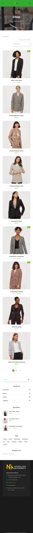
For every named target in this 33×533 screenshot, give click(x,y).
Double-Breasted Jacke (16, 151)
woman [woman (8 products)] (5, 444)
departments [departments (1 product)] (17, 439)
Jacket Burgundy (16, 327)
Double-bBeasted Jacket (16, 115)
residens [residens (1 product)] (20, 441)
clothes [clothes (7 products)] (5, 439)
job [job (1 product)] (4, 441)
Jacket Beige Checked (16, 291)
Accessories (6, 389)
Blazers (5, 393)
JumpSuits (5, 400)
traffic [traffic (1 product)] (25, 441)
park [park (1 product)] (8, 441)
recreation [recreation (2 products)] (14, 441)
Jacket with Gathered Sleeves (16, 362)
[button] (29, 3)
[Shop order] (21, 44)
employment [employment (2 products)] (25, 439)
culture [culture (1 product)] (10, 439)
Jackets (5, 397)
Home (11, 21)
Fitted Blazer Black (16, 221)
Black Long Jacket (16, 80)
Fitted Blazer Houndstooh (16, 256)
